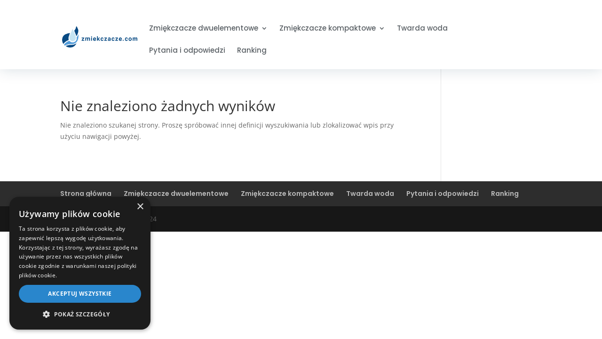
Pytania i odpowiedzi (187, 51)
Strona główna (85, 193)
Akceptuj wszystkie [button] (79, 294)
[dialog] (79, 263)
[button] (80, 314)
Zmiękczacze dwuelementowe (203, 29)
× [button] (139, 206)
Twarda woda (422, 29)
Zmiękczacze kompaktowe (327, 29)
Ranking (252, 51)
